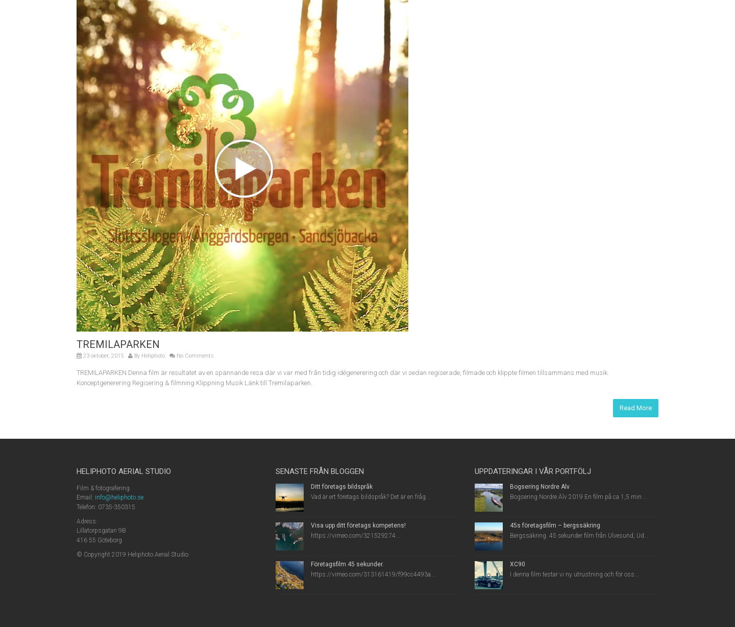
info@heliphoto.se (119, 497)
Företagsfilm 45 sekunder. (347, 564)
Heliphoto (153, 356)
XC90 (517, 564)
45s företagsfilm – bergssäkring (555, 525)
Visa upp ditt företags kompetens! (358, 525)
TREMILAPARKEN (118, 344)
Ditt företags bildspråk (342, 486)
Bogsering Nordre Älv (540, 486)
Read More (636, 408)
